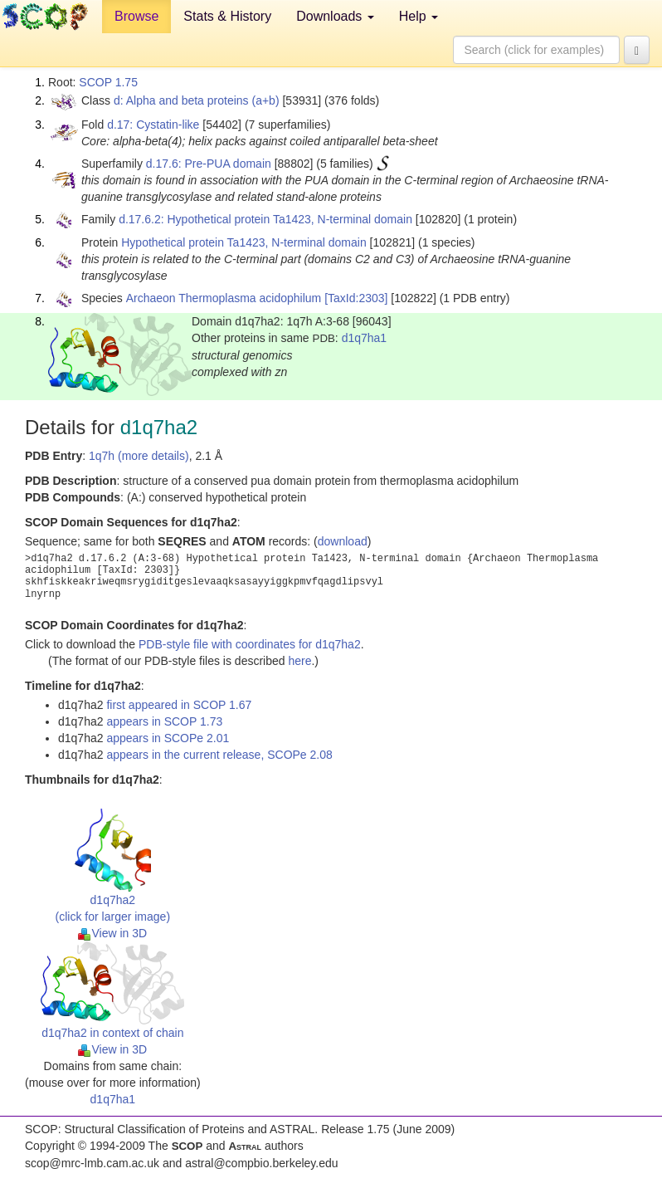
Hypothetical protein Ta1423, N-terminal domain (243, 242)
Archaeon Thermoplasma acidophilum (224, 298)
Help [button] (418, 16)
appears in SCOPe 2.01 (167, 738)
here (299, 660)
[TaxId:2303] (355, 298)
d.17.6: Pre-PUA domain (208, 163)
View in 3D (112, 933)
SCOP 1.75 (108, 82)
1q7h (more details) (139, 455)
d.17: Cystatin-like (153, 124)
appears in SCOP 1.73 (164, 721)
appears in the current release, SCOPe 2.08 (219, 754)
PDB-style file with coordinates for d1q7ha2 (250, 644)
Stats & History (227, 16)
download (343, 541)
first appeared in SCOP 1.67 (178, 704)
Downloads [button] (335, 16)
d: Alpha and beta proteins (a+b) (197, 100)
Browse (136, 16)
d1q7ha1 (364, 338)
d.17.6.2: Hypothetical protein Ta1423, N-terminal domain (265, 219)
